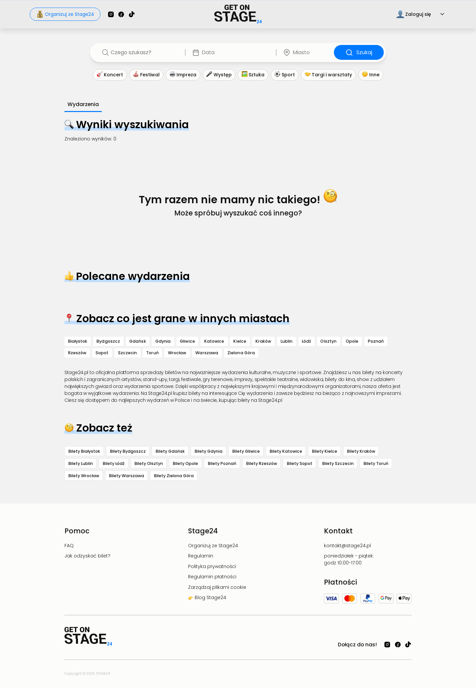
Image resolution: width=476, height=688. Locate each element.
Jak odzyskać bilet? (87, 556)
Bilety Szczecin (338, 463)
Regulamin (200, 556)
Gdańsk (137, 341)
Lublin (287, 341)
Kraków (263, 341)
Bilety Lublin (80, 463)
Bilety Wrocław (83, 475)
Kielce (239, 341)
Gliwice (187, 341)
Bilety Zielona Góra (174, 475)
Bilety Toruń (376, 463)
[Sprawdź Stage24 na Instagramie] (110, 14)
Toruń (152, 353)
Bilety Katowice (286, 451)
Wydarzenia (83, 104)
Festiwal (146, 75)
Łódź (306, 341)
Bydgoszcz (108, 341)
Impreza (183, 75)
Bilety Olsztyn (149, 463)
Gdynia (163, 341)
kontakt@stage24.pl (347, 545)
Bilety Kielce (324, 451)
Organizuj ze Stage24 (213, 545)
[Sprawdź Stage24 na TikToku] (131, 14)
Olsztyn (328, 341)
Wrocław (177, 353)
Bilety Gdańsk (170, 451)
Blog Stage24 (209, 597)
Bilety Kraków (361, 451)
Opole (352, 341)
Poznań (376, 341)
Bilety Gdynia (208, 451)
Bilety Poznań (222, 463)
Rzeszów (77, 353)
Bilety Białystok (84, 451)
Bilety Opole (185, 463)
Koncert (110, 75)
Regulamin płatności (212, 576)
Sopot (102, 353)
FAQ (69, 545)
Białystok (78, 341)
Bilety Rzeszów (261, 463)
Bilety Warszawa (126, 475)
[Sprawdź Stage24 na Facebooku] (121, 14)
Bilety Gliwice (246, 451)
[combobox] (143, 52)
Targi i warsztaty (328, 75)
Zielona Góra (241, 353)
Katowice (214, 341)
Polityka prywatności (212, 566)
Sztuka (253, 75)
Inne (370, 75)
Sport (284, 75)
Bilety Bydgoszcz (128, 451)
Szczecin (127, 353)
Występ (219, 75)
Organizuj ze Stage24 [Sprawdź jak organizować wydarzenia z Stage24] (65, 14)
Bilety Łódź (114, 463)
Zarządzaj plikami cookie (217, 587)
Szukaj (359, 53)
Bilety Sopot (299, 463)
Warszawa (206, 353)
